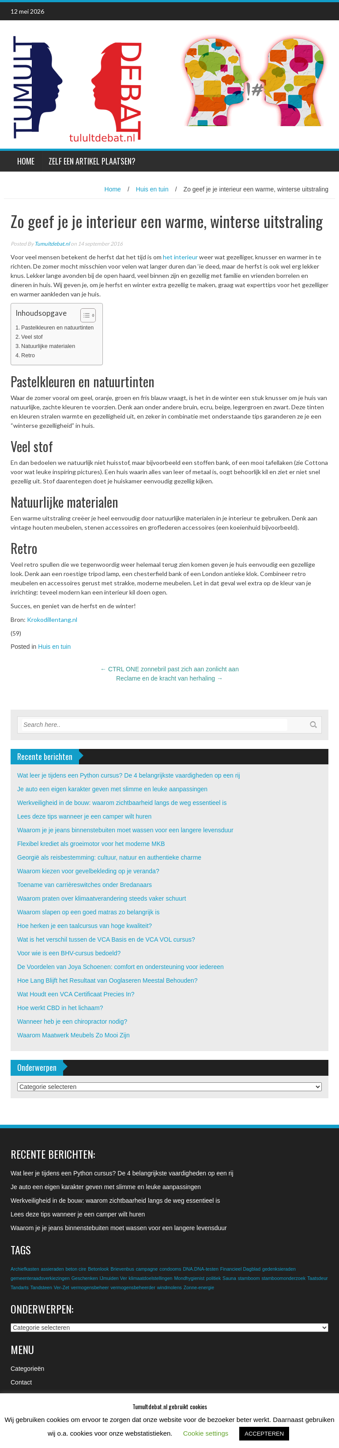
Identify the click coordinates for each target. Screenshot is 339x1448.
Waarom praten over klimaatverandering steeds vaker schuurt (101, 898)
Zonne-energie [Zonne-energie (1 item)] (199, 1287)
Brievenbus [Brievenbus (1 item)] (122, 1269)
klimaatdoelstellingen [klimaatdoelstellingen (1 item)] (151, 1278)
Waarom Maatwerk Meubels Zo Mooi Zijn (73, 1035)
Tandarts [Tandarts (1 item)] (20, 1287)
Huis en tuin (152, 189)
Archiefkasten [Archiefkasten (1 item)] (25, 1269)
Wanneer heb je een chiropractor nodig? (72, 1021)
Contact (21, 1382)
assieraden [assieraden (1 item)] (52, 1269)
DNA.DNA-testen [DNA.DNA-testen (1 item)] (200, 1269)
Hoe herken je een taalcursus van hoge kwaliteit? (84, 925)
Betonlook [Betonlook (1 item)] (98, 1269)
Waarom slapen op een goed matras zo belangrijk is (88, 912)
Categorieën (27, 1368)
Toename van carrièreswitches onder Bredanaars (84, 884)
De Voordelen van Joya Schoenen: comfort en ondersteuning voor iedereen (120, 966)
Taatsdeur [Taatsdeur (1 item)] (317, 1278)
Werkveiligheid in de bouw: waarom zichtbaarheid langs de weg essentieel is (121, 802)
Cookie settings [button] (206, 1433)
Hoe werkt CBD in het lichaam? (60, 1007)
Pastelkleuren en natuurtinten (57, 328)
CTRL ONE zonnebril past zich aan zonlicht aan (169, 669)
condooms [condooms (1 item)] (170, 1269)
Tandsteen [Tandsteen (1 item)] (41, 1287)
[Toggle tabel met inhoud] (84, 315)
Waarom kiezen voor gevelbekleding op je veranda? (88, 871)
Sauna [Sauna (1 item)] (229, 1278)
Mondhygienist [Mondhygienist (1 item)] (189, 1278)
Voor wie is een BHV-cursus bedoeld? (69, 953)
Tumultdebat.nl (52, 243)
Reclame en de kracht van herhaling (169, 678)
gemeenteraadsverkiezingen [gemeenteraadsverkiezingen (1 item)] (40, 1278)
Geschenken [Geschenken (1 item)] (85, 1278)
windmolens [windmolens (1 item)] (169, 1287)
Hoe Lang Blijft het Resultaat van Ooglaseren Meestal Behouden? (107, 980)
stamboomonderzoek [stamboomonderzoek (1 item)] (283, 1278)
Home (25, 161)
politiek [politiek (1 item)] (213, 1278)
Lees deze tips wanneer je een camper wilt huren (84, 816)
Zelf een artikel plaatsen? (92, 161)
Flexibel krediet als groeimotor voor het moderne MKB (91, 843)
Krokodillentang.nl (52, 619)
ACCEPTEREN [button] (264, 1433)
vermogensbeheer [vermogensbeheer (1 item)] (90, 1287)
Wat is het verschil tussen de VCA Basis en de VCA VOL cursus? (106, 939)
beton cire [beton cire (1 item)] (75, 1269)
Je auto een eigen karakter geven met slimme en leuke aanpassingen (112, 789)
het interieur (180, 257)
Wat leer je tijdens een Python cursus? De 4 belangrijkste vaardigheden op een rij (128, 775)
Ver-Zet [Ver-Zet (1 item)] (61, 1287)
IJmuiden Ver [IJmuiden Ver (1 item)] (113, 1278)
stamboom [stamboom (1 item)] (249, 1278)
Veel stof (31, 337)
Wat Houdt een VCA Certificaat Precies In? (76, 994)
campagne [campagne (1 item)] (147, 1269)
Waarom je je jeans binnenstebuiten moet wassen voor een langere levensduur (125, 830)
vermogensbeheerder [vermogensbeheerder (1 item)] (132, 1287)
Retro (28, 355)
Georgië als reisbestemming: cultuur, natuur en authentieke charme (109, 857)
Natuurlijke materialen (48, 346)
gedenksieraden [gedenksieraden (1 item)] (279, 1269)
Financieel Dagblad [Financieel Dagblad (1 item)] (240, 1269)
